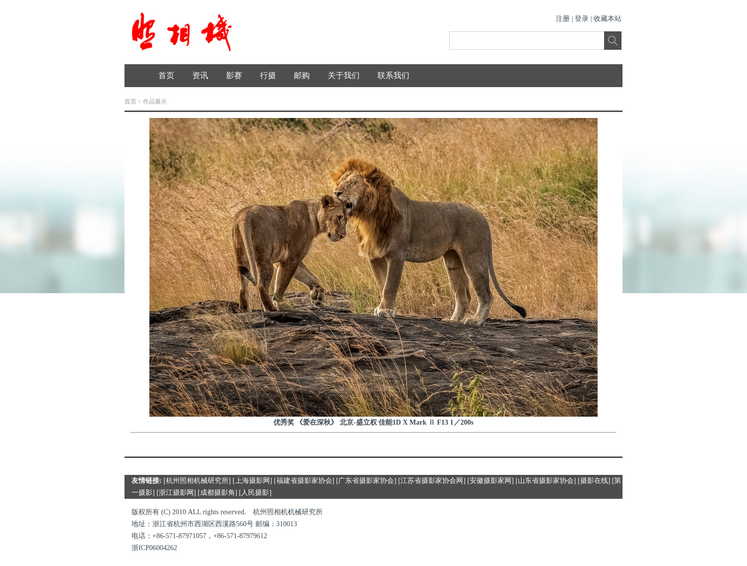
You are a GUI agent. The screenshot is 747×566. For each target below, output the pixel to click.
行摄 (268, 75)
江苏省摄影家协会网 (431, 480)
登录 (582, 18)
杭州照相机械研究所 (197, 480)
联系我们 (393, 75)
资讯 (200, 75)
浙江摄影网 (176, 492)
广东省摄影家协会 (366, 480)
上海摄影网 (252, 480)
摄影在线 (594, 480)
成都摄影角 (217, 492)
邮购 (302, 75)
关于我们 (344, 75)
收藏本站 (608, 18)
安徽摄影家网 (490, 480)
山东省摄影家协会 (546, 480)
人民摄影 (255, 492)
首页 (166, 75)
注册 (563, 18)
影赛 (234, 75)
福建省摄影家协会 (304, 480)
